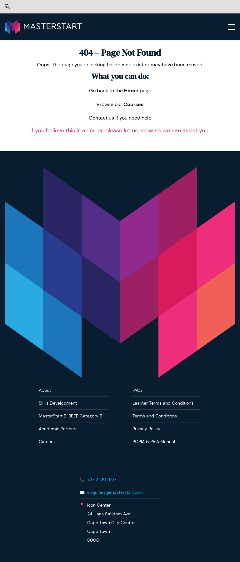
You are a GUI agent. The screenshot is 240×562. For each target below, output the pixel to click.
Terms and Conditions (154, 416)
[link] (120, 171)
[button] (7, 6)
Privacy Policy (146, 429)
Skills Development (58, 403)
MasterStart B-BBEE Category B (70, 416)
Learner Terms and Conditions (162, 403)
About (45, 390)
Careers (47, 441)
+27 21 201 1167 (101, 479)
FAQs (137, 390)
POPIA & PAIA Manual (153, 441)
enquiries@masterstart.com (115, 492)
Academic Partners (58, 429)
